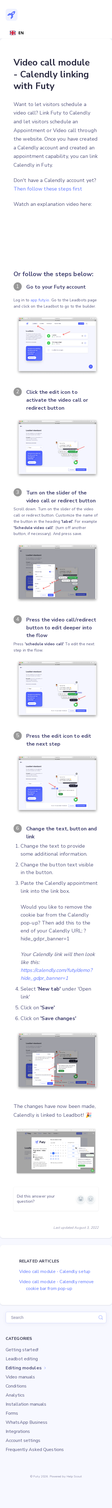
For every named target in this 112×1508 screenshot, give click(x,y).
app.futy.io (39, 300)
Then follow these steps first (48, 188)
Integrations (18, 1431)
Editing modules (26, 1368)
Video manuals (20, 1377)
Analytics (15, 1395)
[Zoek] (56, 1317)
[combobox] (17, 33)
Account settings (23, 1440)
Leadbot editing (22, 1359)
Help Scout (74, 1476)
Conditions (16, 1386)
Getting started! (22, 1350)
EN (17, 32)
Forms (12, 1413)
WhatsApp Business (26, 1422)
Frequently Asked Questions (35, 1449)
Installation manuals (26, 1404)
